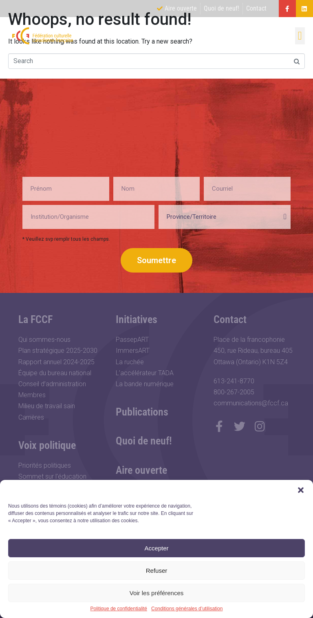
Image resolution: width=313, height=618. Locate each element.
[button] (301, 490)
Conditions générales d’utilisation (187, 608)
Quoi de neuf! (144, 441)
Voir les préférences (157, 592)
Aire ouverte (141, 470)
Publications (142, 412)
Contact (230, 319)
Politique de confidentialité (118, 608)
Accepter (156, 548)
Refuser (157, 570)
